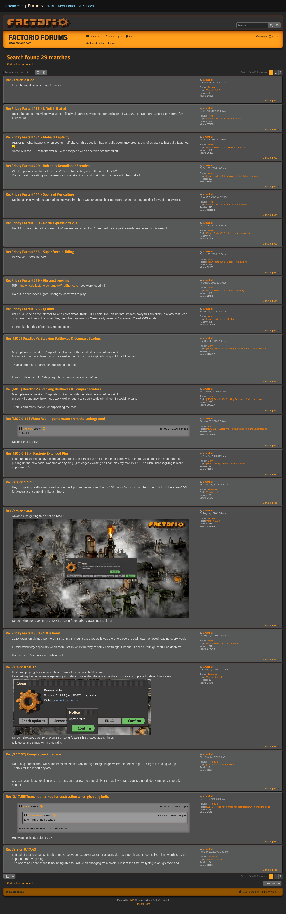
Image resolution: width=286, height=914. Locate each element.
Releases (212, 87)
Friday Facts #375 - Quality (220, 319)
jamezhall (208, 79)
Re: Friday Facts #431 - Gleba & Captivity (37, 137)
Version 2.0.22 (213, 90)
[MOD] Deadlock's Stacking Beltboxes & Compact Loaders (236, 348)
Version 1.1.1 (213, 492)
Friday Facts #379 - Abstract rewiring (225, 290)
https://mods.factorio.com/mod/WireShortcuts (48, 285)
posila (26, 806)
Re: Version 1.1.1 (19, 482)
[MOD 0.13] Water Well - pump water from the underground (236, 428)
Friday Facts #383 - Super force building (227, 262)
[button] (280, 72)
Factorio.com (13, 6)
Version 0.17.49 (214, 859)
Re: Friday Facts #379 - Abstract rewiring (37, 280)
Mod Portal (66, 6)
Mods (210, 346)
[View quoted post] (44, 429)
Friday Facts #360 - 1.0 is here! (222, 643)
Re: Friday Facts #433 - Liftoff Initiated (36, 108)
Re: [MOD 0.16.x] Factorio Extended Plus (37, 453)
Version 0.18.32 (214, 677)
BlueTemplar (35, 815)
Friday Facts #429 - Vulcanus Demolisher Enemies (232, 176)
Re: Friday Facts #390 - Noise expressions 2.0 (41, 223)
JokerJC (28, 428)
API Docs (86, 6)
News (211, 116)
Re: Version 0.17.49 (21, 849)
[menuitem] (113, 37)
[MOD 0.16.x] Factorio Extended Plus (225, 463)
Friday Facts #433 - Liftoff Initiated (223, 118)
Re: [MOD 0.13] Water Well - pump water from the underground (55, 419)
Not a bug (213, 762)
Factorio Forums (38, 37)
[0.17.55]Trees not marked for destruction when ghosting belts (238, 807)
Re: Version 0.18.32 (21, 667)
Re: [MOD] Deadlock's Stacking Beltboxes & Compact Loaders (53, 338)
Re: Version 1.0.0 (19, 511)
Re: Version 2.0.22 (20, 80)
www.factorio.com (20, 43)
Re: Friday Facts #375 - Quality (30, 309)
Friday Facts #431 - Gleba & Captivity (225, 147)
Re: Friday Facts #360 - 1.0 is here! (33, 633)
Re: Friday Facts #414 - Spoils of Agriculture (40, 194)
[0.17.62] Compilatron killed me (222, 764)
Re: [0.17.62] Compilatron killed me (33, 754)
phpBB (132, 900)
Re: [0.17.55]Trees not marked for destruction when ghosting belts (57, 796)
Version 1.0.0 (213, 521)
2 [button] (276, 72)
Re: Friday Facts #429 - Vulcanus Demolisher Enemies (48, 166)
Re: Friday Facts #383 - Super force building (40, 252)
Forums (35, 5)
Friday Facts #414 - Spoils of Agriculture (226, 204)
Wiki (50, 6)
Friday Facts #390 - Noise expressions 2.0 (228, 233)
